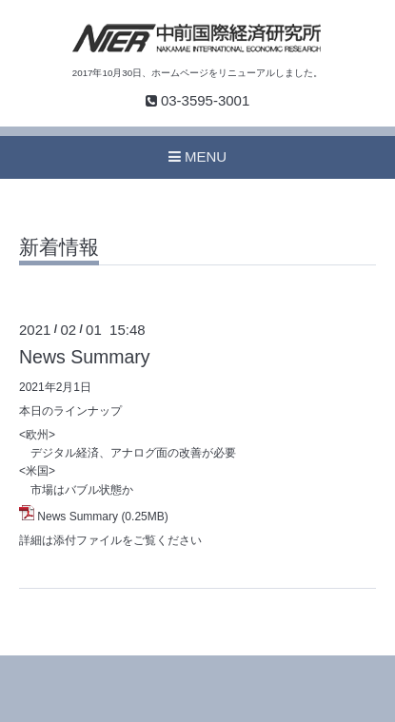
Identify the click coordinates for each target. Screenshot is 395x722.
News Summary (84, 356)
